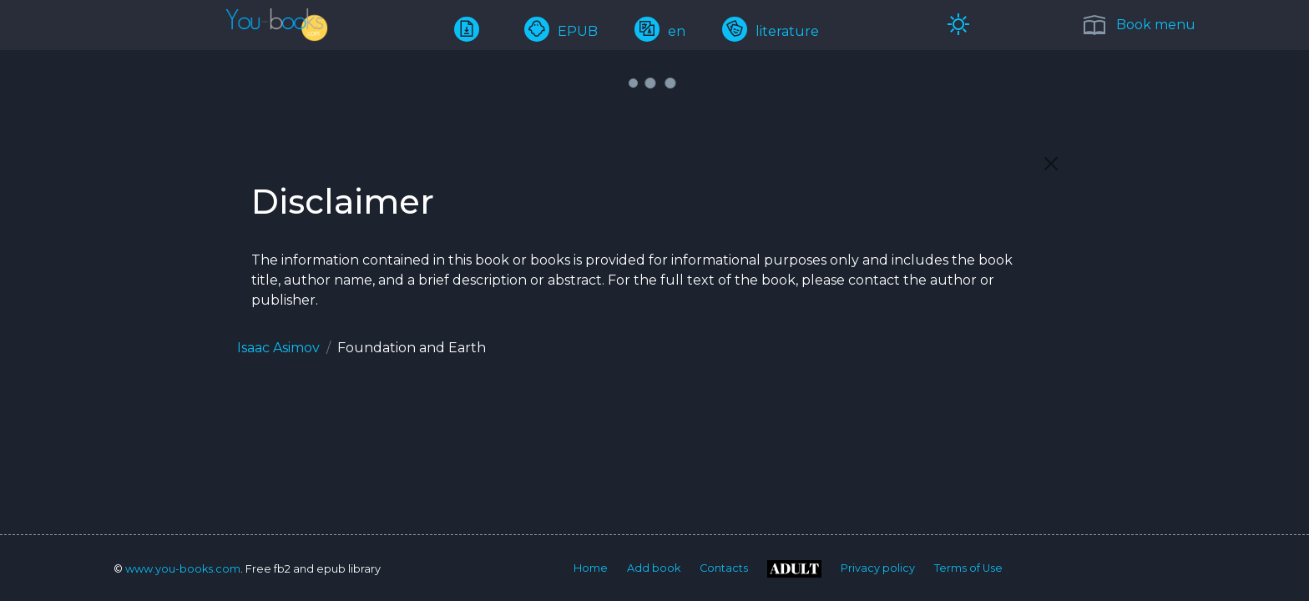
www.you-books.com (182, 569)
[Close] (1051, 163)
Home (591, 568)
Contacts (724, 568)
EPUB (561, 31)
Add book (653, 568)
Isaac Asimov (278, 348)
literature (770, 31)
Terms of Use (968, 568)
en (659, 31)
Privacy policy (878, 568)
